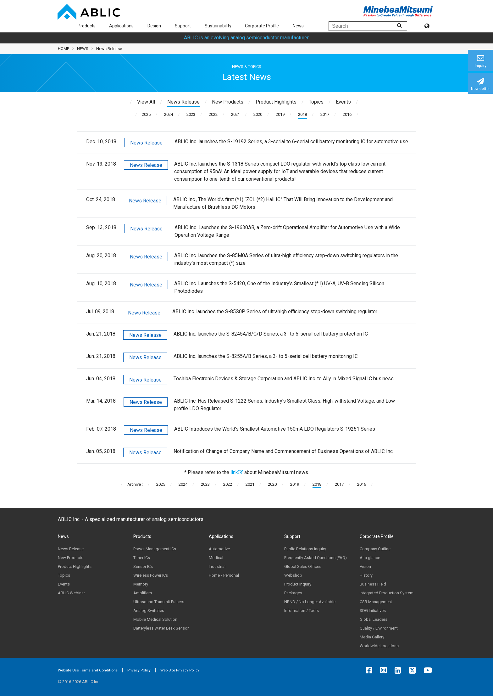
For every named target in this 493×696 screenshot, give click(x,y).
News (298, 26)
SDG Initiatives (373, 610)
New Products (70, 557)
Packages (293, 593)
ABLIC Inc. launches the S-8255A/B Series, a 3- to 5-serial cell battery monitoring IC (266, 356)
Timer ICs (141, 557)
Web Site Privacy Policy (179, 670)
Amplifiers (142, 593)
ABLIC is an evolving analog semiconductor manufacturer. (246, 38)
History (366, 575)
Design (154, 26)
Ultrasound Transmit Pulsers (158, 601)
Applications (121, 26)
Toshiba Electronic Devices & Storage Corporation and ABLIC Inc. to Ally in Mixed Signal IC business (284, 379)
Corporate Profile (262, 26)
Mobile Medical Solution (155, 619)
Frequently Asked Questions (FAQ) (315, 557)
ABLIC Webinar (71, 593)
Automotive (219, 548)
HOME (63, 48)
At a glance (370, 557)
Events (64, 584)
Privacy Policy (139, 670)
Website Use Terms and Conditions (88, 670)
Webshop (293, 575)
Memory (140, 584)
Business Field (373, 584)
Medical (216, 557)
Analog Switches (148, 610)
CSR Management (376, 601)
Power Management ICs (154, 548)
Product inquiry (297, 584)
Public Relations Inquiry (305, 548)
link (236, 472)
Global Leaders (373, 619)
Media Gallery (372, 637)
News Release (146, 143)
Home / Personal (224, 575)
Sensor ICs (143, 566)
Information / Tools (301, 610)
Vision (365, 566)
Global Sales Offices (302, 566)
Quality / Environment (379, 628)
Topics (64, 575)
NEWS (82, 48)
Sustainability (218, 26)
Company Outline (375, 548)
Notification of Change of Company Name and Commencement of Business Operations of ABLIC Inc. (284, 451)
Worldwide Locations (379, 645)
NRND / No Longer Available (309, 601)
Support (183, 26)
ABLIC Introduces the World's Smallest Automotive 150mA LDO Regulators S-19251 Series (274, 429)
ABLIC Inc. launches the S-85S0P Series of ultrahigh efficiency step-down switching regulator (274, 311)
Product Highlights (74, 566)
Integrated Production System (386, 593)
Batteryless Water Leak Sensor (161, 628)
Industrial (217, 566)
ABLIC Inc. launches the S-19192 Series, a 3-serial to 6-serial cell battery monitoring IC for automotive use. (291, 141)
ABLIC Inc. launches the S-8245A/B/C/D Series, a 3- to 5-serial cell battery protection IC (271, 334)
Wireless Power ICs (150, 575)
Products (87, 26)
